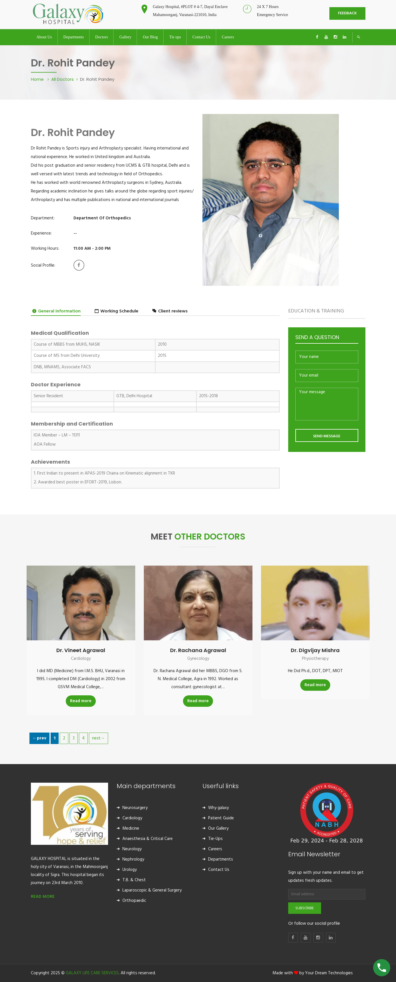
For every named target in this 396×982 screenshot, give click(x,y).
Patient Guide (221, 818)
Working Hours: (45, 248)
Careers (215, 849)
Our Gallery (218, 828)
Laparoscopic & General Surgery (152, 890)
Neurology (132, 849)
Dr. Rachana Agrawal (198, 650)
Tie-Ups (215, 838)
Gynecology (198, 658)
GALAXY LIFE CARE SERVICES (92, 973)
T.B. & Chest (134, 880)
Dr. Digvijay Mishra (315, 650)
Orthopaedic (134, 900)
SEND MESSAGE (326, 436)
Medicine (130, 828)
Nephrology (133, 859)
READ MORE (43, 896)
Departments (220, 859)
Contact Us (218, 869)
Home (38, 79)
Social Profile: (43, 265)
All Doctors (62, 79)
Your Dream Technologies (329, 973)
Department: (43, 218)
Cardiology (81, 658)
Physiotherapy (315, 658)
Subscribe (304, 908)
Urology (129, 869)
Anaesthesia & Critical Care (147, 838)
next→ (98, 738)
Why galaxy (218, 807)
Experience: (41, 233)
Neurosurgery (135, 807)
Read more (80, 701)
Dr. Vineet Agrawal (80, 650)
